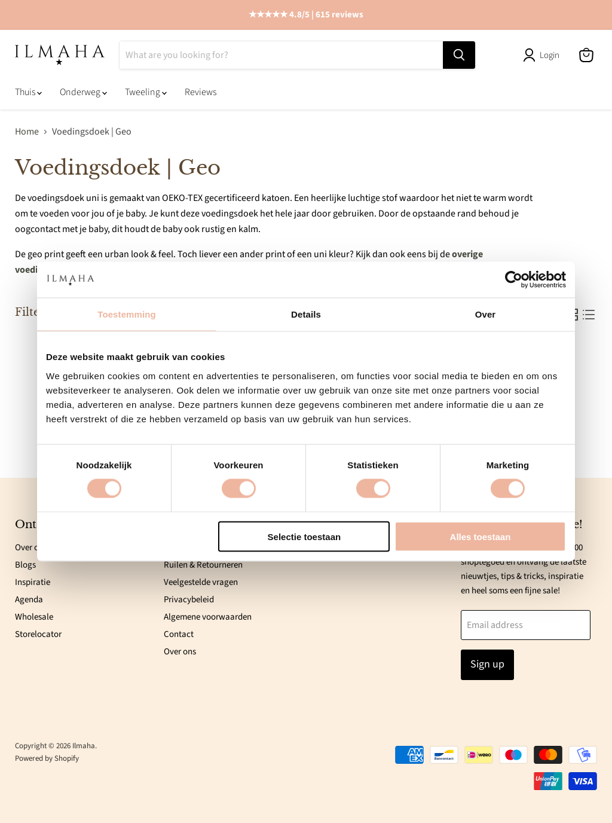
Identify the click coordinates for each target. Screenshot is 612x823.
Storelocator (38, 634)
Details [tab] (306, 314)
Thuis (28, 92)
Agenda (29, 599)
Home (27, 132)
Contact (179, 634)
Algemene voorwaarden (208, 617)
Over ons (31, 547)
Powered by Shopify (47, 758)
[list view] (588, 314)
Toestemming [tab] (126, 314)
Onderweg (83, 92)
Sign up (487, 664)
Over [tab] (485, 314)
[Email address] (526, 625)
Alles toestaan (480, 536)
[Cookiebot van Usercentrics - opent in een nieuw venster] (513, 280)
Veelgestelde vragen (201, 582)
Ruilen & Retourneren (203, 565)
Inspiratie (32, 582)
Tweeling (146, 92)
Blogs (25, 565)
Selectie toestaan (304, 536)
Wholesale (34, 617)
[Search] (281, 55)
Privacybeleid (189, 599)
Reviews (200, 92)
